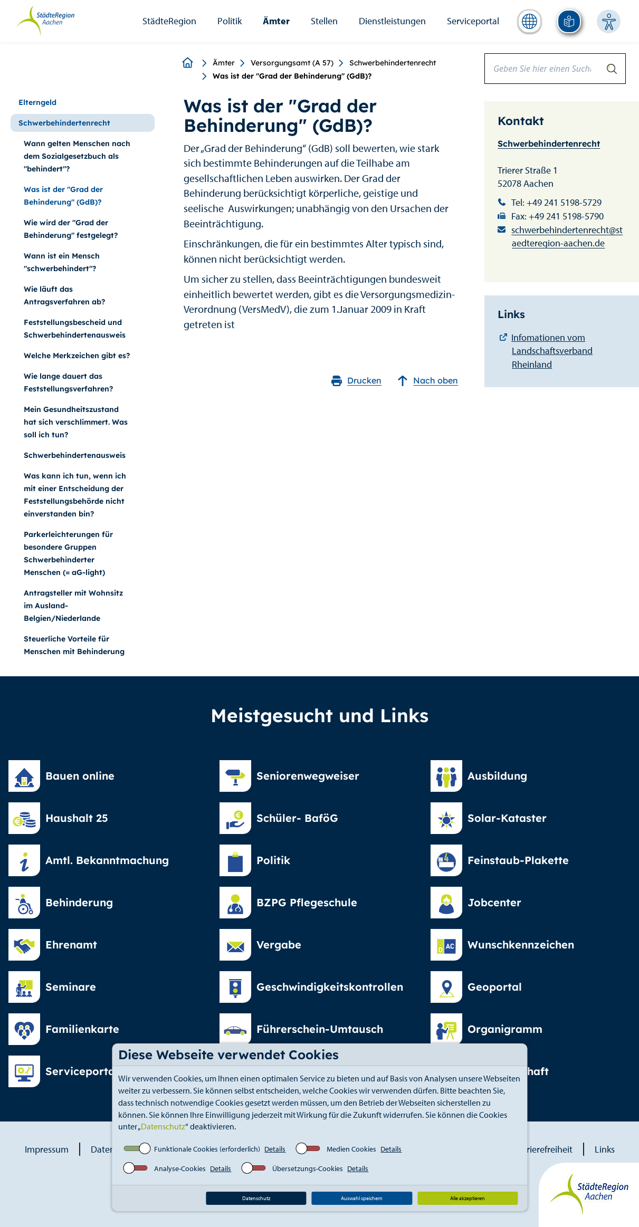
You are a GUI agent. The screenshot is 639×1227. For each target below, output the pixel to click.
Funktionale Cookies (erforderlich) (207, 1149)
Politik (229, 21)
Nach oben (427, 380)
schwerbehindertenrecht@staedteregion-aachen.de (567, 237)
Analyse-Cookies (180, 1168)
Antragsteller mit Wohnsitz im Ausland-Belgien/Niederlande (73, 605)
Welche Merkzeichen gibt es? (77, 355)
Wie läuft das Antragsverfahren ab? (64, 295)
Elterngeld (37, 102)
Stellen (324, 21)
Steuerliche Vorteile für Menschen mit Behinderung (74, 645)
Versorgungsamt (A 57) (292, 63)
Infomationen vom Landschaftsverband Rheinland (552, 350)
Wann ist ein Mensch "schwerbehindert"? (62, 262)
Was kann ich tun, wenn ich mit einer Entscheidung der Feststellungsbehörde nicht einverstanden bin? (75, 495)
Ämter (276, 21)
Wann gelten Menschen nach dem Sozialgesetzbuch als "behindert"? (77, 156)
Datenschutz (163, 1126)
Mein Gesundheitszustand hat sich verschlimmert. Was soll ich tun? (76, 422)
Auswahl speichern (362, 1198)
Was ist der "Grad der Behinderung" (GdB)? (63, 196)
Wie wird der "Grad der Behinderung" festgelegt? (71, 229)
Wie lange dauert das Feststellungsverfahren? (68, 382)
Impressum (47, 1149)
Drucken (356, 380)
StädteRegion (169, 21)
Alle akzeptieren (467, 1198)
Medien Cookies (351, 1149)
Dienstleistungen (392, 21)
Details (274, 1149)
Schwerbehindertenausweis (75, 455)
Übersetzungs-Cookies (307, 1168)
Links (605, 1149)
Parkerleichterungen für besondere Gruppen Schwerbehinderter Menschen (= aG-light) (68, 553)
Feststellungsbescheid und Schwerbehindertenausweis (75, 329)
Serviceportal (473, 21)
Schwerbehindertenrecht (392, 63)
